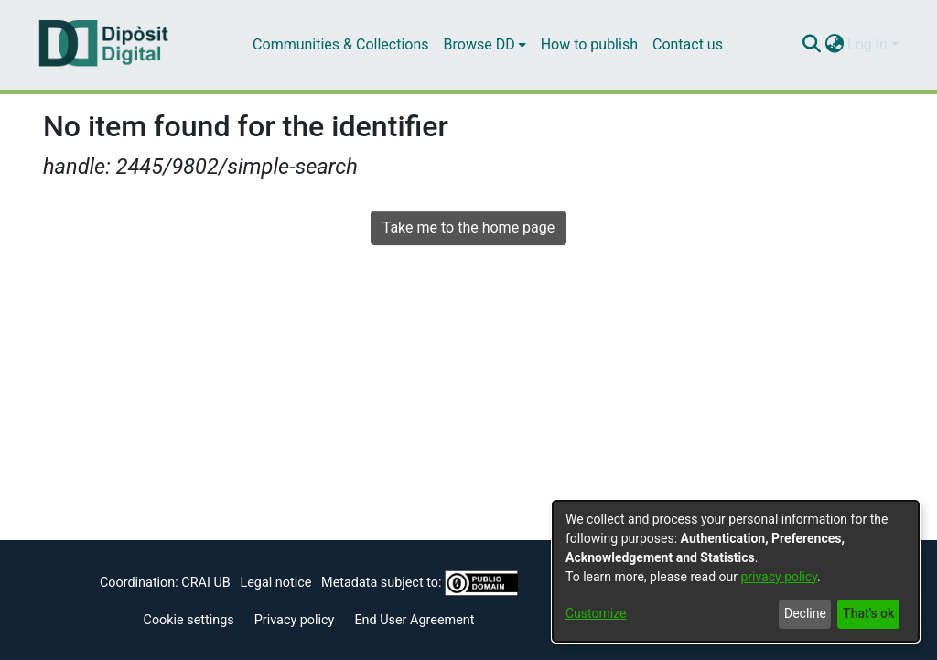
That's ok (868, 613)
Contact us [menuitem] (687, 44)
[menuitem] (485, 45)
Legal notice (275, 582)
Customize (595, 613)
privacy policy (778, 576)
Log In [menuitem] (867, 44)
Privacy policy (294, 620)
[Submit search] (811, 45)
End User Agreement (414, 620)
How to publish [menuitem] (589, 44)
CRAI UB (205, 582)
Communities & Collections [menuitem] (340, 44)
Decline (805, 613)
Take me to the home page (468, 227)
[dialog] (736, 571)
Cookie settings (189, 620)
